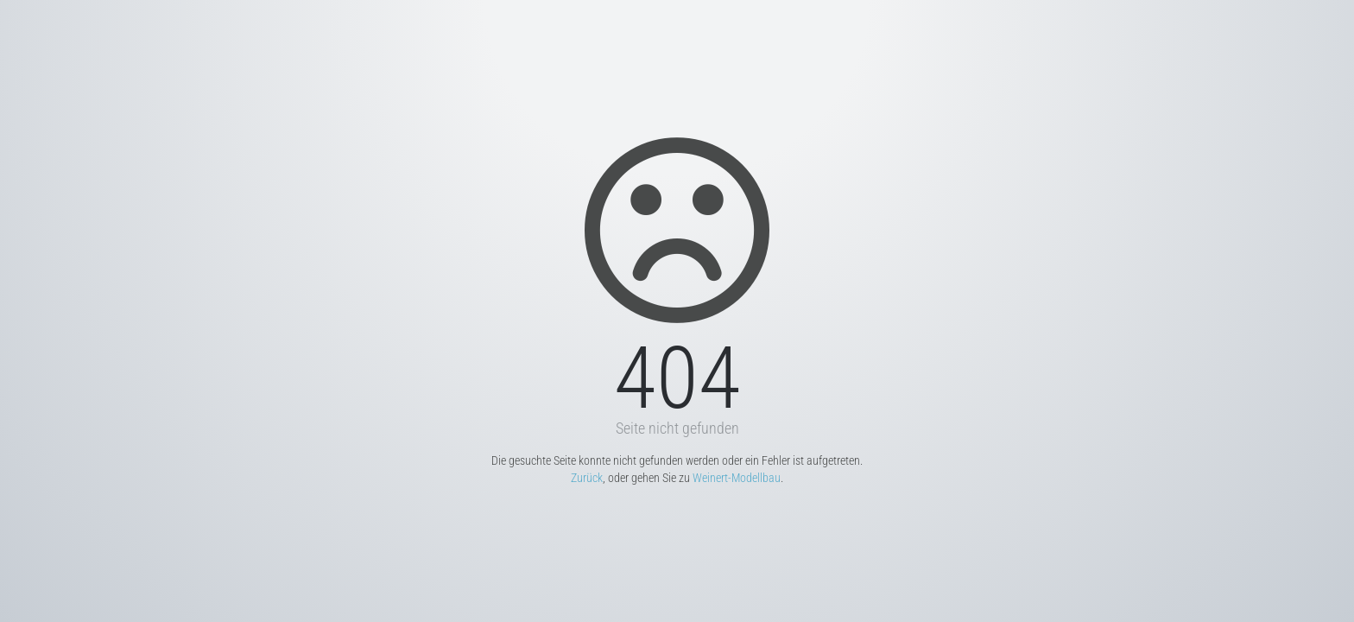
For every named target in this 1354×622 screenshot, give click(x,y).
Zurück (587, 478)
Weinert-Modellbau (737, 478)
